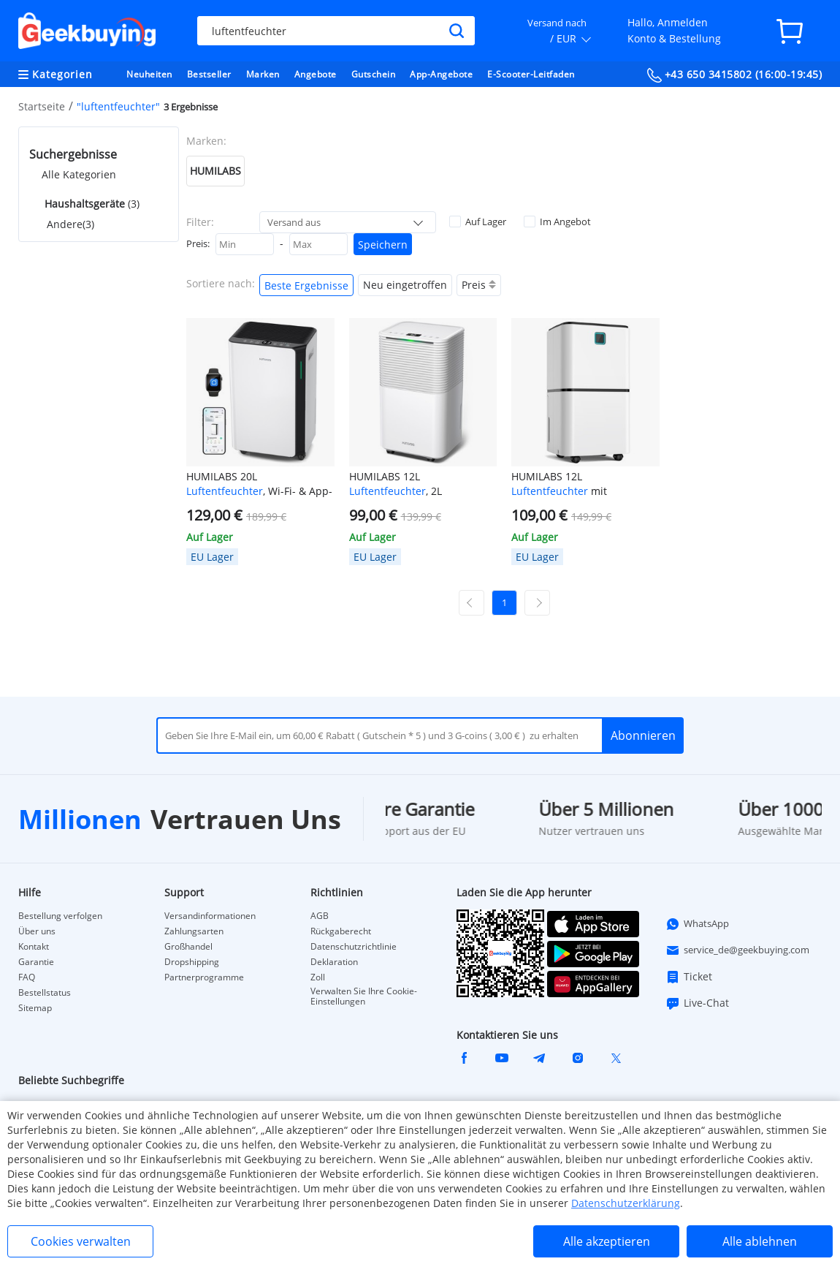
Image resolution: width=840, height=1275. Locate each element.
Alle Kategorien (79, 174)
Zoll (317, 977)
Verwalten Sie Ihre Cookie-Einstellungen (363, 996)
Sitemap (35, 1008)
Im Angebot (557, 221)
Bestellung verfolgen (60, 916)
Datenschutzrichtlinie (353, 947)
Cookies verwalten (81, 1241)
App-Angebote (441, 74)
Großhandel (188, 947)
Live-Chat (697, 1003)
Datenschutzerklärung (625, 1203)
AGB (319, 916)
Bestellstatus (44, 993)
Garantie (36, 962)
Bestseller (209, 74)
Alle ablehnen (759, 1241)
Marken (263, 74)
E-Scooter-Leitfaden (531, 74)
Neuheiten (149, 74)
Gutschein (373, 74)
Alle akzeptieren (606, 1241)
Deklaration (334, 962)
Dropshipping (191, 962)
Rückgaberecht (340, 931)
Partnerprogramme (204, 977)
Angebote (315, 74)
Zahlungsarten (194, 931)
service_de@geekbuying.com (737, 950)
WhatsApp (697, 924)
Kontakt (33, 947)
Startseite (41, 106)
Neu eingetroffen (405, 285)
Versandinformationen (210, 916)
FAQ (26, 977)
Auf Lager (477, 221)
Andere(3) (70, 224)
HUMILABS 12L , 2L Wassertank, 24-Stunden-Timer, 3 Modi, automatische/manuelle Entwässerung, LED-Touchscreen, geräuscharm (415, 484)
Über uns (37, 931)
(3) (91, 204)
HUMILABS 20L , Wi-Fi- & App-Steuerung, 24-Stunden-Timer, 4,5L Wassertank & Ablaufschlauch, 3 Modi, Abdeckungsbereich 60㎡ (260, 484)
